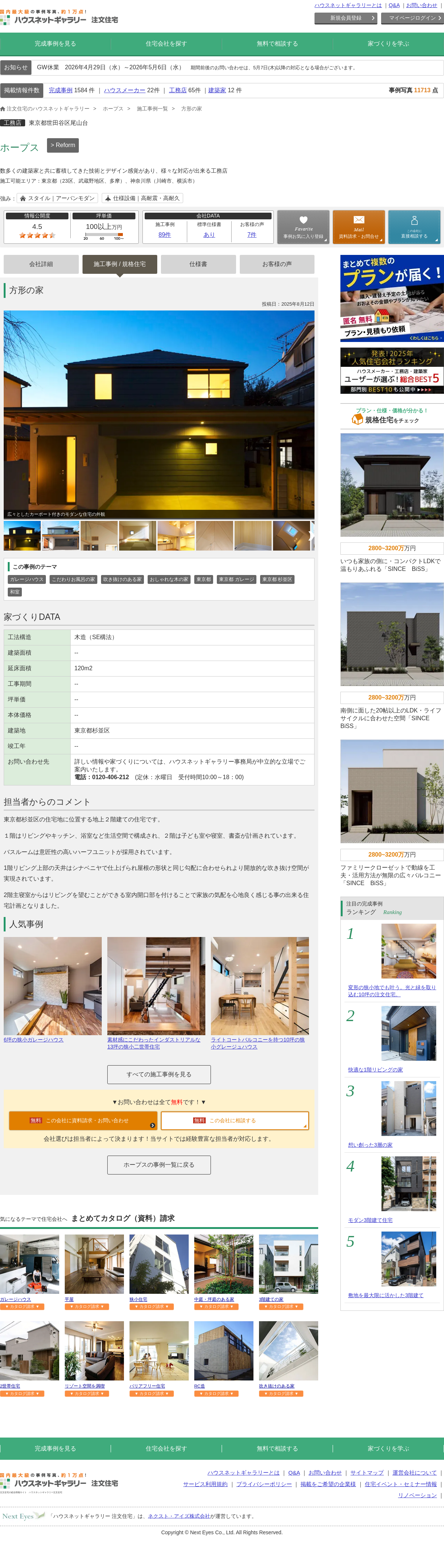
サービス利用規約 (205, 1484)
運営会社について (415, 1472)
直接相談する (414, 234)
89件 (165, 235)
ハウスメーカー (124, 90)
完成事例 (61, 90)
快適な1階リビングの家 (375, 1070)
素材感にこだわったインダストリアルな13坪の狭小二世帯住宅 (156, 1040)
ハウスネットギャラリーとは (348, 5)
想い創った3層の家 (370, 1145)
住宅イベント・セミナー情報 (401, 1484)
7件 (252, 235)
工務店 (178, 90)
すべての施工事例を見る (159, 1074)
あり (209, 235)
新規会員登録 (345, 18)
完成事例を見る (55, 43)
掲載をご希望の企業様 (328, 1484)
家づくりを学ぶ (388, 43)
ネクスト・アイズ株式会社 (179, 1516)
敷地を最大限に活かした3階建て (386, 1295)
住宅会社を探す (166, 43)
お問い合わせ (421, 5)
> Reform (63, 145)
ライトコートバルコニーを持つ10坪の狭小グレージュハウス (260, 1040)
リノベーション (417, 1495)
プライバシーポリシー (264, 1484)
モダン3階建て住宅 (370, 1220)
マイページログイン (412, 18)
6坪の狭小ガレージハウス (53, 1036)
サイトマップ (367, 1472)
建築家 (217, 90)
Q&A (394, 5)
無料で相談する (277, 43)
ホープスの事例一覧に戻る (159, 1165)
